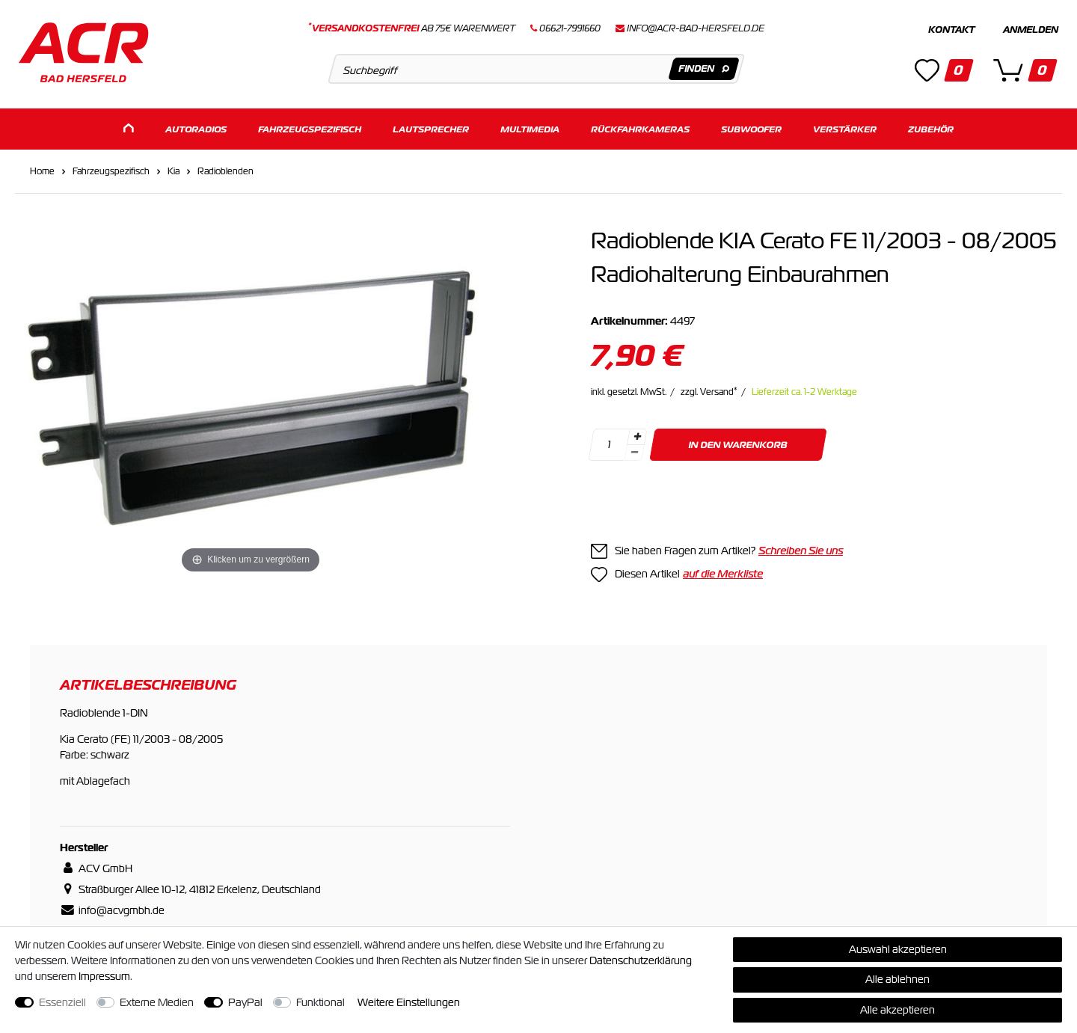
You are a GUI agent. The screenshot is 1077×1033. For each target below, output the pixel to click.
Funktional (320, 1002)
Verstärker (845, 125)
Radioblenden (225, 168)
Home (42, 168)
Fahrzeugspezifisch (309, 125)
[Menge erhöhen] (637, 433)
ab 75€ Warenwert (411, 28)
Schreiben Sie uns (800, 547)
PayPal (245, 1002)
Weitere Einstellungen (409, 1002)
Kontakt (951, 30)
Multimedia (529, 125)
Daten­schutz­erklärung (640, 960)
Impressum (104, 976)
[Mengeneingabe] (609, 441)
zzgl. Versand (709, 388)
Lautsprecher (431, 125)
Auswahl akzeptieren (898, 949)
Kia (174, 168)
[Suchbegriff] (536, 69)
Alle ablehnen (897, 979)
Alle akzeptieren (897, 1010)
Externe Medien (157, 1002)
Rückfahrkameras (640, 125)
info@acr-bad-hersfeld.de (695, 28)
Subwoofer (751, 125)
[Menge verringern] (634, 449)
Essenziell (62, 1002)
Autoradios (196, 125)
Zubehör (931, 125)
